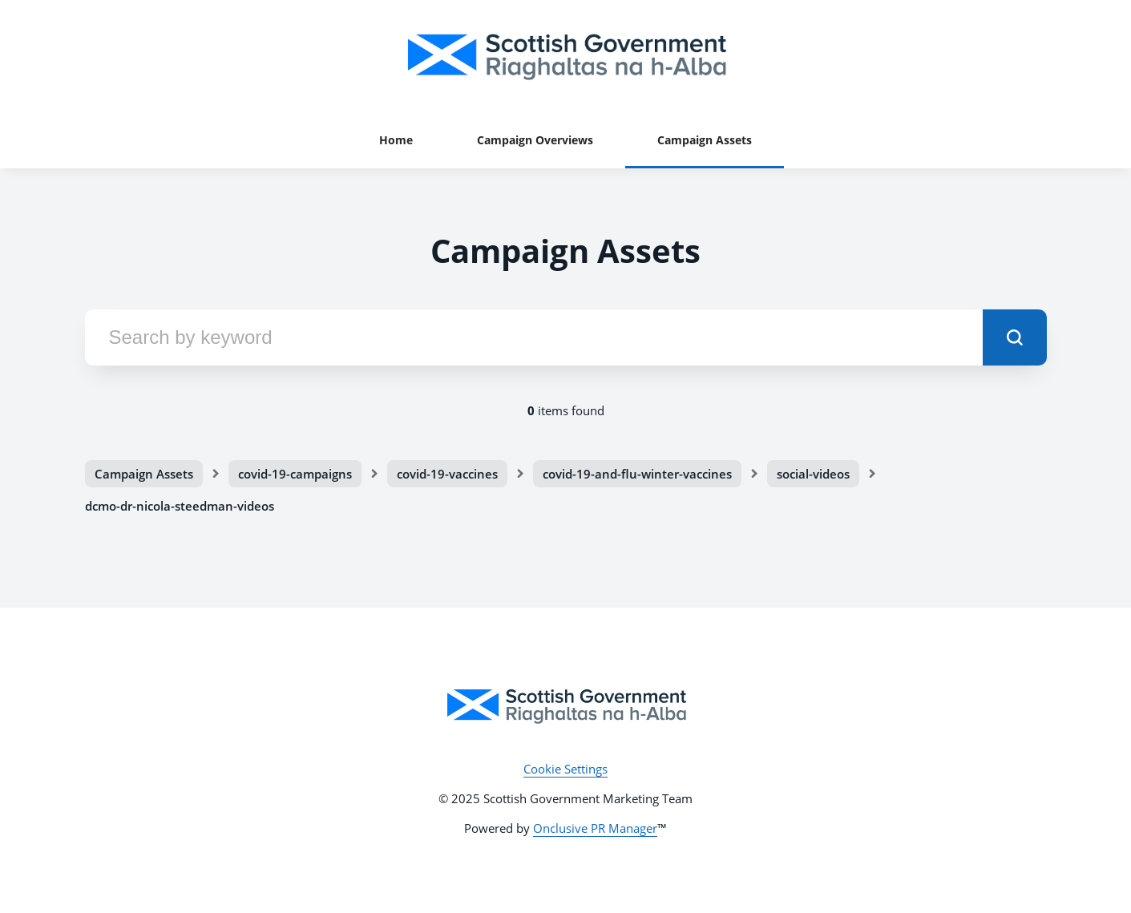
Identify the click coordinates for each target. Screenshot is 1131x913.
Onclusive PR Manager (595, 828)
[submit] (1015, 337)
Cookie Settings (565, 769)
